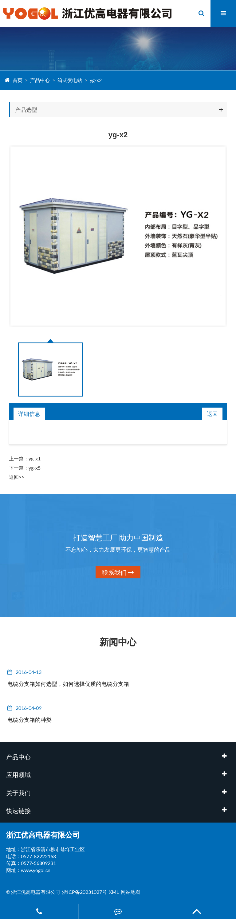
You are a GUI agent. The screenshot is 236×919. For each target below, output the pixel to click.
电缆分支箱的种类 (29, 719)
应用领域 (18, 774)
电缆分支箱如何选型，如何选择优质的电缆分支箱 (68, 683)
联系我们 (118, 572)
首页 (17, 80)
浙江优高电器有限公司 (43, 834)
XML (114, 892)
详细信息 (29, 413)
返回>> (16, 477)
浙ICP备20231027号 (84, 892)
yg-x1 (35, 458)
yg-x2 (96, 80)
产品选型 (26, 109)
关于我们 (18, 792)
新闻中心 (118, 641)
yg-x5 (35, 468)
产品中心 (40, 80)
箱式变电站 (69, 80)
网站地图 (130, 892)
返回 (212, 413)
